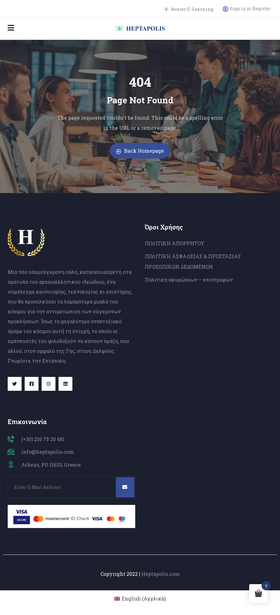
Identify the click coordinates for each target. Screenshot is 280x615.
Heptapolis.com (160, 574)
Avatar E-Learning (188, 9)
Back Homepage (140, 150)
